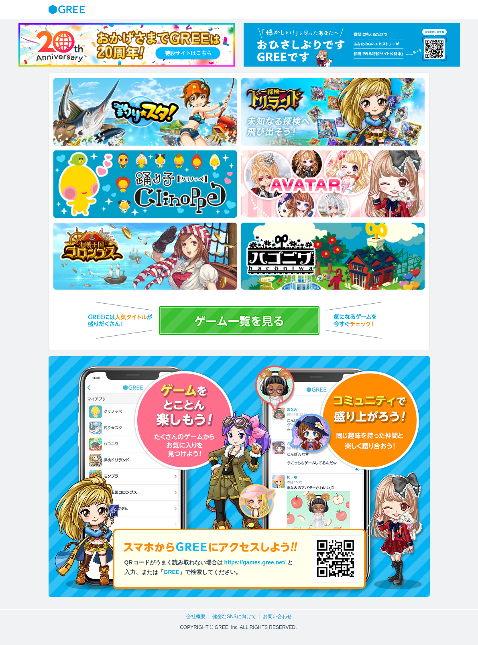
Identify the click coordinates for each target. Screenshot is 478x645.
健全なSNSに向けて (234, 616)
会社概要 (195, 616)
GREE (68, 9)
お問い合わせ (277, 616)
